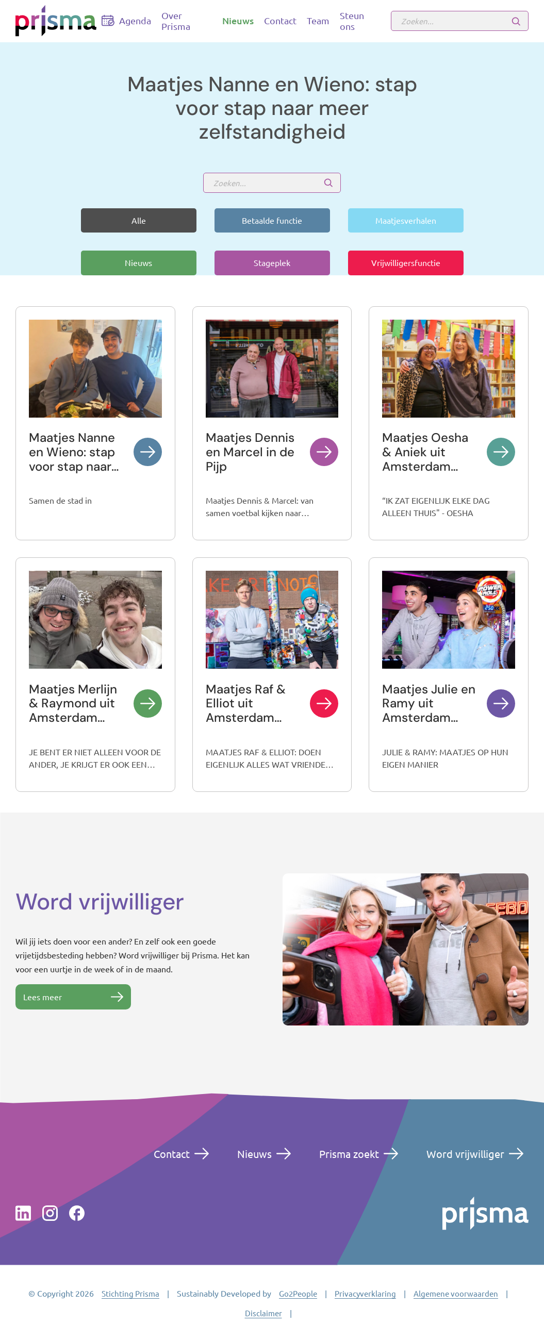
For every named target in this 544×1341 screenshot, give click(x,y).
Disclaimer (263, 1313)
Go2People (298, 1293)
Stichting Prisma (130, 1293)
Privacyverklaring (365, 1293)
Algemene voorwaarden (456, 1293)
